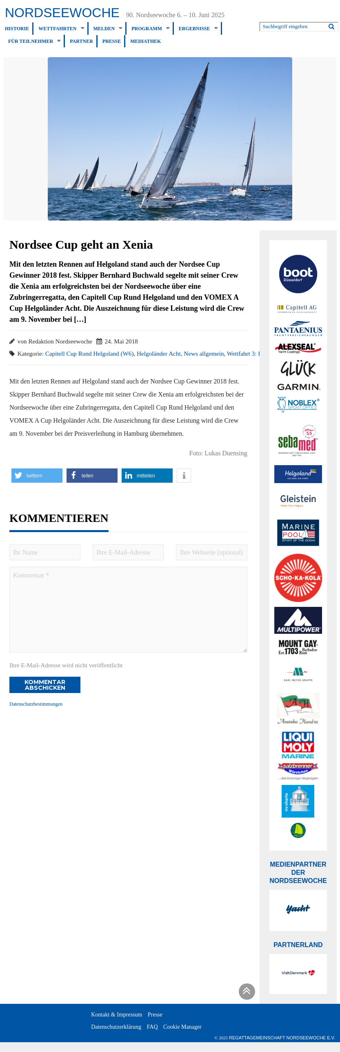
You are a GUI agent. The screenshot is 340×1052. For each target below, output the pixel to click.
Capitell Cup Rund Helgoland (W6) (89, 353)
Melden (104, 28)
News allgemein (204, 353)
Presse (111, 41)
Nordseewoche (62, 12)
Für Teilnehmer (30, 41)
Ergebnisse (194, 28)
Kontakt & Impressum (116, 1015)
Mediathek (145, 41)
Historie (17, 28)
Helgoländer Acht (159, 353)
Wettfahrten (57, 28)
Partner (81, 41)
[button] (36, 475)
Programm (146, 28)
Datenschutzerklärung (116, 1027)
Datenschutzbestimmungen (35, 704)
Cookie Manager (182, 1027)
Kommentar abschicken (44, 684)
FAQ (152, 1027)
